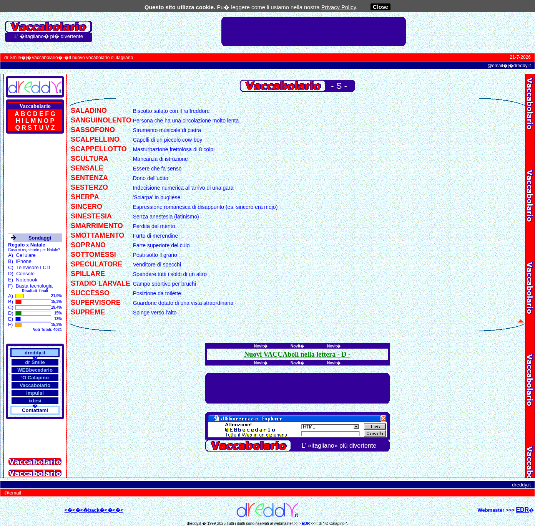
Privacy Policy (338, 7)
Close (380, 7)
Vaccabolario (45, 57)
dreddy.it (522, 65)
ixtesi (34, 401)
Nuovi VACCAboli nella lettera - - (297, 354)
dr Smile (12, 57)
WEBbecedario (35, 370)
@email (495, 65)
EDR (306, 523)
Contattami (35, 410)
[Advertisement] (314, 31)
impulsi (35, 393)
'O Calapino (35, 377)
